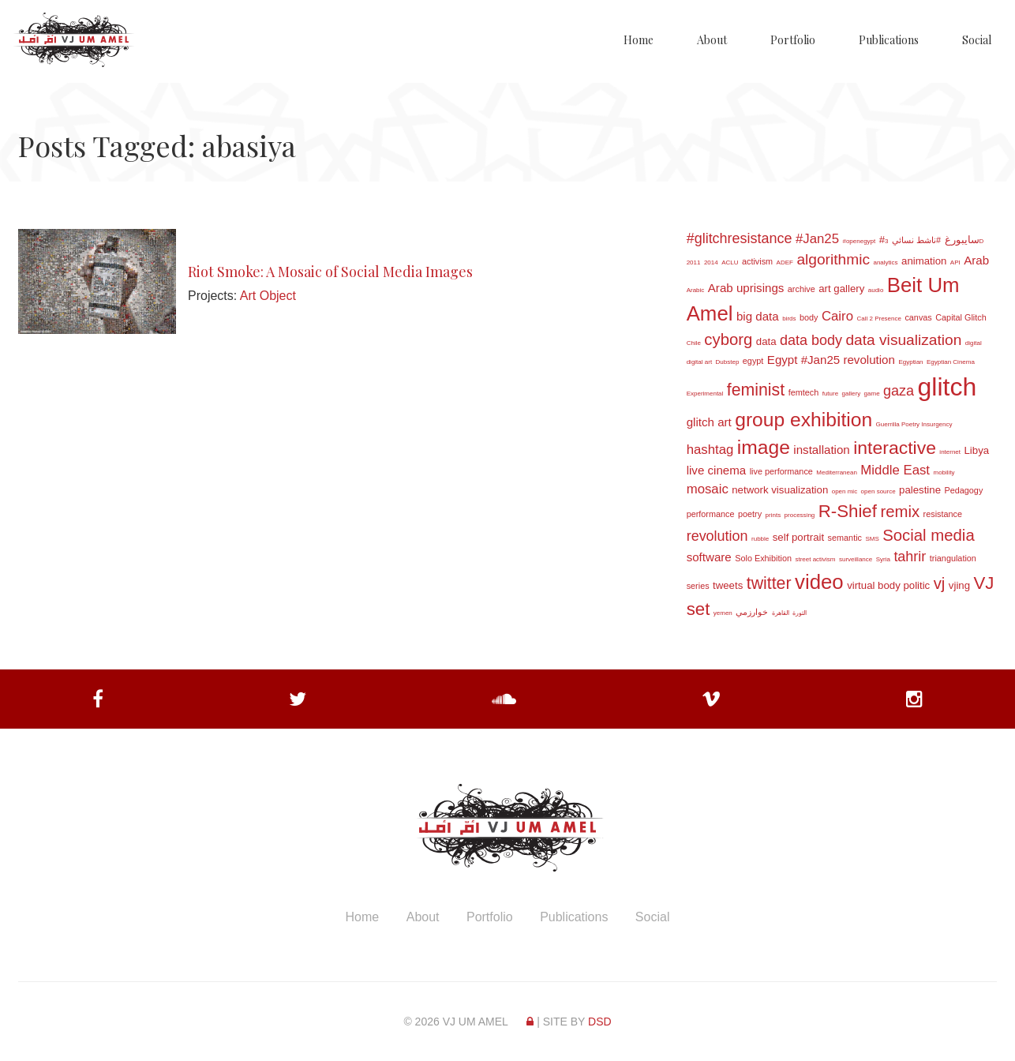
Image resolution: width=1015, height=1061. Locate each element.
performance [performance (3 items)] (711, 514)
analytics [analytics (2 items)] (885, 262)
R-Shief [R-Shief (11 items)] (847, 511)
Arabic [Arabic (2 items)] (696, 290)
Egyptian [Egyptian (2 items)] (910, 362)
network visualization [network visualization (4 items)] (780, 490)
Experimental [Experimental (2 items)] (705, 393)
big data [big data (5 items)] (757, 316)
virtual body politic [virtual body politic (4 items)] (888, 585)
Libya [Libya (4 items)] (977, 450)
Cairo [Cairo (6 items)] (837, 316)
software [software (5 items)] (709, 557)
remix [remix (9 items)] (899, 511)
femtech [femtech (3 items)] (803, 392)
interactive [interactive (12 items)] (894, 447)
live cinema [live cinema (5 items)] (717, 470)
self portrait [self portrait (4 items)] (798, 537)
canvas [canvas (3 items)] (918, 317)
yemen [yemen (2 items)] (722, 613)
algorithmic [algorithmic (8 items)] (833, 259)
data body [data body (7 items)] (811, 340)
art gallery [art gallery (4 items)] (841, 288)
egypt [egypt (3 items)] (753, 361)
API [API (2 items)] (955, 262)
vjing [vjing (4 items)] (959, 585)
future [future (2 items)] (830, 393)
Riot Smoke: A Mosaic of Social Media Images (330, 271)
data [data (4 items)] (766, 341)
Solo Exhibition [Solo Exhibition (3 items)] (763, 558)
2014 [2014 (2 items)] (711, 262)
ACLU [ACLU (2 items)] (729, 262)
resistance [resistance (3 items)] (942, 514)
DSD (600, 1021)
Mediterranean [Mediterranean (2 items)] (836, 472)
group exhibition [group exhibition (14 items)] (803, 419)
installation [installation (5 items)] (821, 449)
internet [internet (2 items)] (950, 452)
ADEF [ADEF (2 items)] (785, 262)
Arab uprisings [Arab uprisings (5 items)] (746, 287)
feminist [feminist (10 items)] (756, 390)
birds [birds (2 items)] (789, 318)
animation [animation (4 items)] (923, 261)
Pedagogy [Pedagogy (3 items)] (963, 490)
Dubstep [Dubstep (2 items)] (728, 362)
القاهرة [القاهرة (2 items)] (780, 613)
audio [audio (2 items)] (876, 290)
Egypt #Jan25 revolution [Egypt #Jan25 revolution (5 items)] (831, 359)
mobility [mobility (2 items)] (944, 472)
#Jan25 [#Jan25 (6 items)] (817, 238)
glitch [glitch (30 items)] (947, 387)
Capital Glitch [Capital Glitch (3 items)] (961, 317)
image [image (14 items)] (763, 447)
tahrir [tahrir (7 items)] (909, 556)
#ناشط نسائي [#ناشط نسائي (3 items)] (916, 240)
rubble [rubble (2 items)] (760, 538)
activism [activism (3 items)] (757, 261)
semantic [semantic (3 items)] (845, 537)
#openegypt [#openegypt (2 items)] (858, 241)
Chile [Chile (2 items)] (694, 343)
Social (976, 39)
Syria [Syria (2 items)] (883, 559)
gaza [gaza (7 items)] (898, 391)
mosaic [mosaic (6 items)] (707, 489)
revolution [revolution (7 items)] (717, 536)
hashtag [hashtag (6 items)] (710, 449)
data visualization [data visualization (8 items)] (903, 340)
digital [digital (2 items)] (973, 343)
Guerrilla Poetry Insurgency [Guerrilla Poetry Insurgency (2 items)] (914, 424)
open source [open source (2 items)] (878, 491)
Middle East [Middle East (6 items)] (895, 470)
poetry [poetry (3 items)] (750, 514)
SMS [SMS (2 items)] (871, 538)
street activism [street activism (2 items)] (815, 559)
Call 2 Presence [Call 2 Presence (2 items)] (878, 318)
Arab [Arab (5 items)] (976, 260)
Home (639, 39)
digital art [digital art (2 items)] (699, 362)
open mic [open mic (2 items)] (844, 491)
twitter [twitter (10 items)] (769, 583)
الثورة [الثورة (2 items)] (799, 613)
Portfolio (792, 39)
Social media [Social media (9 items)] (928, 535)
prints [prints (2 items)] (773, 515)
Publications (889, 39)
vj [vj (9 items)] (940, 583)
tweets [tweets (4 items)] (728, 585)
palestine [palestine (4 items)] (920, 490)
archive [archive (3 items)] (801, 289)
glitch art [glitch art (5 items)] (709, 422)
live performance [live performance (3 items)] (781, 471)
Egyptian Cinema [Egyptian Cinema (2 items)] (951, 362)
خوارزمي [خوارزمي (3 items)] (752, 612)
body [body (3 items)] (809, 317)
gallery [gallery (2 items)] (851, 393)
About (712, 39)
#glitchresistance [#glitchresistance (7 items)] (739, 238)
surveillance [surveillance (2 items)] (855, 559)
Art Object (268, 295)
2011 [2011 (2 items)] (694, 262)
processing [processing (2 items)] (800, 515)
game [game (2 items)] (872, 393)
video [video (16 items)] (819, 582)
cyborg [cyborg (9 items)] (728, 339)
